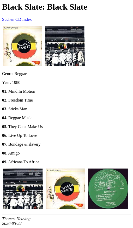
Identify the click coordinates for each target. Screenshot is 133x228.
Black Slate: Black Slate (44, 6)
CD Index (23, 19)
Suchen (8, 19)
